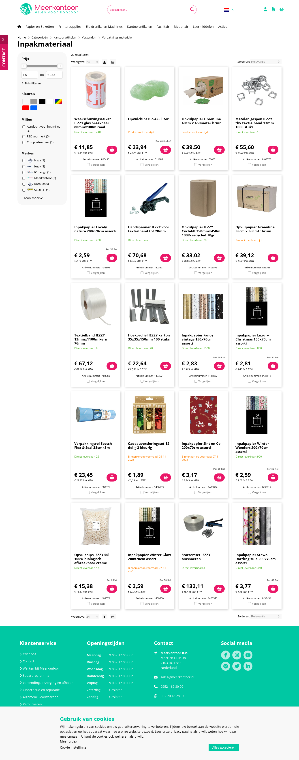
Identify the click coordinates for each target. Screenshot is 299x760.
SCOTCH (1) (38, 190)
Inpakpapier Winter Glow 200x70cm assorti (149, 556)
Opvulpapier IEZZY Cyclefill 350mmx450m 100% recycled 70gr (201, 231)
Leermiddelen (203, 26)
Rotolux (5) (38, 184)
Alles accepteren (223, 747)
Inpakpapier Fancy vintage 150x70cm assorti (197, 339)
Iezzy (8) (36, 166)
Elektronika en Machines (104, 26)
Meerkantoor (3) (42, 178)
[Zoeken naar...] (192, 9)
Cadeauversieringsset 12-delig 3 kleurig (149, 445)
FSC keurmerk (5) (38, 136)
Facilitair (163, 26)
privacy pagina (181, 731)
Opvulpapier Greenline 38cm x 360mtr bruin (255, 229)
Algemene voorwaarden (39, 697)
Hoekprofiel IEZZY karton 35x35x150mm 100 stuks (149, 337)
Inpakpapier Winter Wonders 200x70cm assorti (252, 447)
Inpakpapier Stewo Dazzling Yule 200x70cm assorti (255, 558)
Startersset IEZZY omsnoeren (196, 556)
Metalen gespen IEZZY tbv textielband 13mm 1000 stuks (254, 123)
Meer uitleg (68, 741)
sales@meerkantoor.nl (177, 677)
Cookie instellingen (74, 747)
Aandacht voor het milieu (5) (43, 128)
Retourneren (31, 704)
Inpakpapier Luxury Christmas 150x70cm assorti (253, 339)
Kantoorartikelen (139, 26)
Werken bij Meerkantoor (39, 668)
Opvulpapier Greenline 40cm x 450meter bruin (202, 121)
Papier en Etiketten (40, 26)
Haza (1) (36, 160)
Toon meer (33, 198)
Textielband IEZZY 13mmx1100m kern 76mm (90, 339)
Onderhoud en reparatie (40, 690)
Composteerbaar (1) (40, 142)
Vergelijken (98, 165)
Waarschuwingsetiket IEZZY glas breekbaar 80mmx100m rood (92, 123)
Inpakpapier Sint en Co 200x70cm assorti (201, 445)
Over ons (28, 654)
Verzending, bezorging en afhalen (46, 683)
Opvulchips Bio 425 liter (148, 119)
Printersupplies (69, 26)
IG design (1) (39, 172)
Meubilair (181, 26)
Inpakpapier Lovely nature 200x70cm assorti (95, 229)
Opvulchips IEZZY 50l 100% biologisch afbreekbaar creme (91, 558)
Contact (27, 661)
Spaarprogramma (34, 675)
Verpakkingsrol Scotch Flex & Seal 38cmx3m (93, 445)
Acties (222, 26)
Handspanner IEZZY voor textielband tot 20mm (148, 229)
